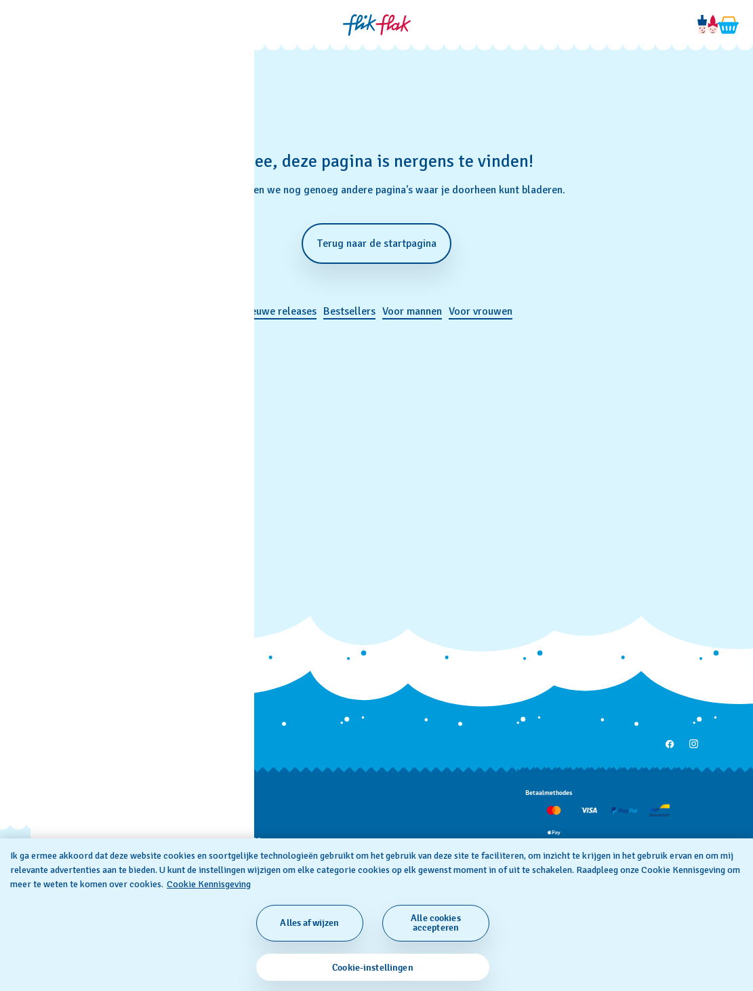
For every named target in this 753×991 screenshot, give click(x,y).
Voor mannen (412, 311)
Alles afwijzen (309, 923)
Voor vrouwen (480, 311)
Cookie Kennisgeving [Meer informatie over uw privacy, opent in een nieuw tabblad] (209, 884)
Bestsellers (349, 311)
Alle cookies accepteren (436, 922)
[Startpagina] (377, 25)
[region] (376, 914)
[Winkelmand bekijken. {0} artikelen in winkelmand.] (728, 25)
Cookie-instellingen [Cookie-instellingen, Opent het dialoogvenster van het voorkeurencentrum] (372, 967)
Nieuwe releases (279, 311)
